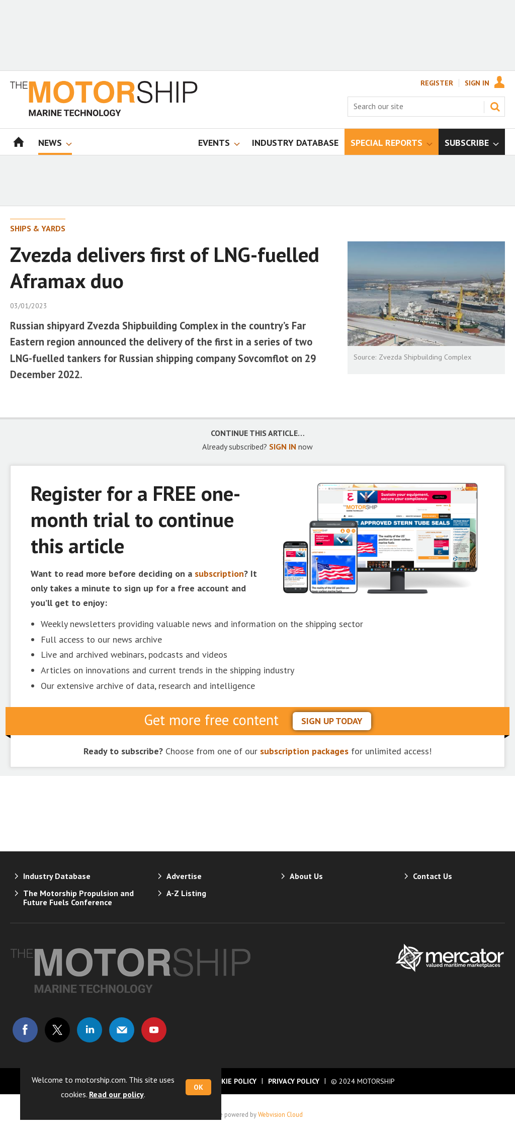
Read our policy (116, 1094)
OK (198, 1087)
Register (436, 83)
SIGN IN (282, 447)
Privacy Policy (293, 1081)
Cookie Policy (231, 1081)
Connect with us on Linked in (89, 1030)
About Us (306, 876)
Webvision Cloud (280, 1114)
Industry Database (57, 876)
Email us (122, 1030)
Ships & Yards (37, 228)
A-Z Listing (186, 893)
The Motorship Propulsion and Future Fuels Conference (78, 897)
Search (495, 107)
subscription (219, 573)
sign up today (332, 721)
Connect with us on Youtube (154, 1030)
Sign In (477, 83)
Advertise (184, 876)
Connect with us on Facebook (25, 1030)
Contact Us (432, 876)
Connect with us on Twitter (57, 1030)
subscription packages (304, 751)
